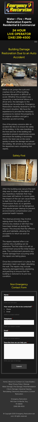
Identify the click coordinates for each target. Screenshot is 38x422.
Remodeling (7, 391)
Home (5, 382)
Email (6, 330)
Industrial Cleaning (25, 389)
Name (7, 295)
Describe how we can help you (16, 342)
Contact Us (20, 382)
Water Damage (7, 387)
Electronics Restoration (20, 391)
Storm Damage (12, 389)
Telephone (8, 318)
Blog (10, 384)
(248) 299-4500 (19, 37)
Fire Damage (18, 387)
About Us (11, 382)
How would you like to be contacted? (18, 307)
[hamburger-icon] (35, 41)
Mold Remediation (29, 387)
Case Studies (29, 382)
